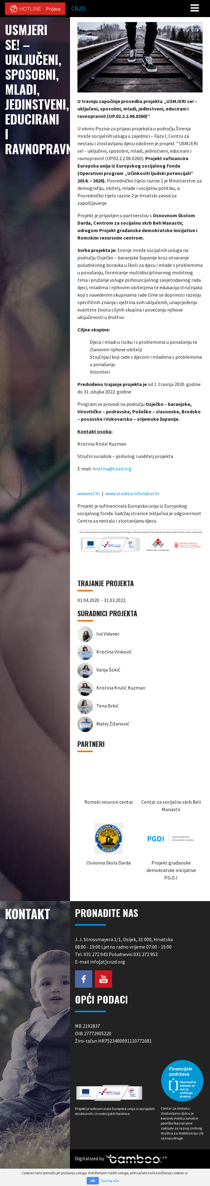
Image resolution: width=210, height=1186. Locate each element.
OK (92, 1181)
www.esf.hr (88, 493)
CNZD (78, 8)
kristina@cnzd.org (112, 468)
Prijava (53, 9)
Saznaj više (110, 1180)
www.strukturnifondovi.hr (132, 493)
